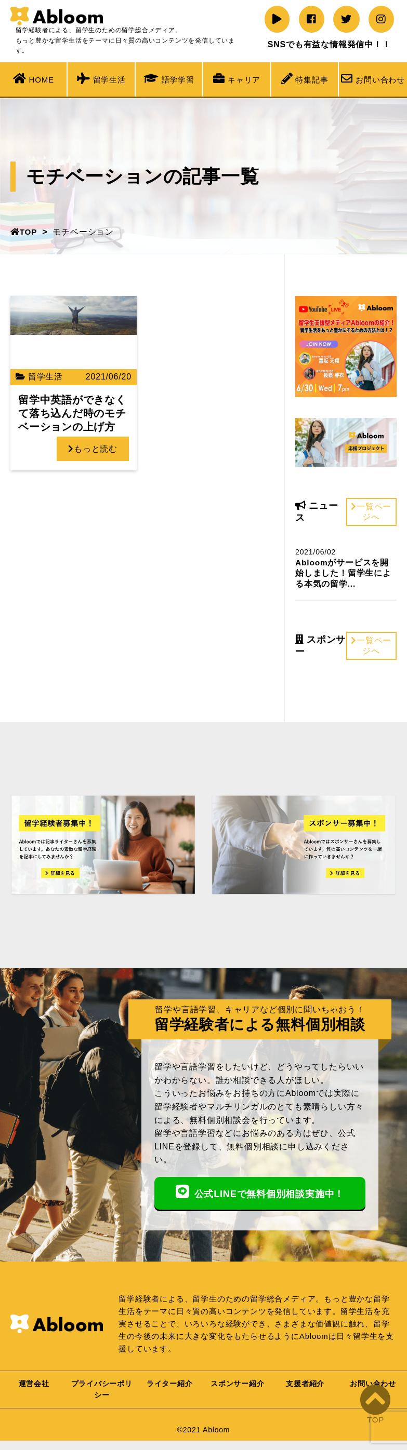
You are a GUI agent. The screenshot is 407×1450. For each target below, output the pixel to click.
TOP (24, 231)
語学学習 (169, 78)
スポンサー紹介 (238, 1389)
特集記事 (305, 78)
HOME (33, 78)
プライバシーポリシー (102, 1395)
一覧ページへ (371, 512)
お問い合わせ (373, 78)
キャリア (236, 78)
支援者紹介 (305, 1389)
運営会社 (34, 1389)
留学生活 (101, 78)
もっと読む (96, 448)
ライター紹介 (170, 1389)
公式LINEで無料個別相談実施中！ (259, 1194)
